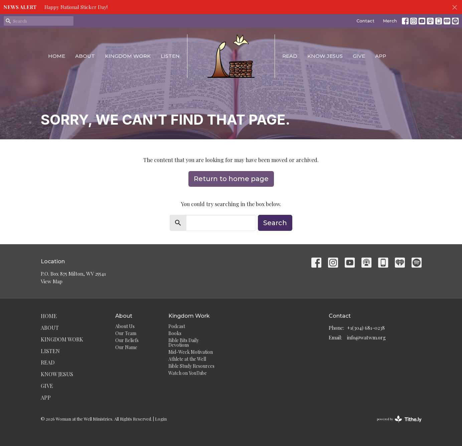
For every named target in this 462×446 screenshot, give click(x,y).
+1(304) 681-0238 (366, 327)
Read (289, 56)
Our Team (125, 333)
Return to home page (231, 179)
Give (359, 56)
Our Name (126, 347)
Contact (365, 20)
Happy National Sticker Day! (76, 7)
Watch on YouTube (187, 373)
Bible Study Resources (191, 366)
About (85, 56)
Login (161, 419)
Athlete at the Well (187, 359)
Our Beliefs (127, 340)
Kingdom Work (128, 56)
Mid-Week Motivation (190, 352)
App (380, 56)
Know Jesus (325, 56)
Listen (170, 56)
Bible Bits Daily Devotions (183, 342)
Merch (390, 20)
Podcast (176, 326)
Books (174, 333)
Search (275, 223)
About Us (125, 326)
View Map (51, 281)
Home (56, 56)
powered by (399, 419)
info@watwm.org (366, 337)
